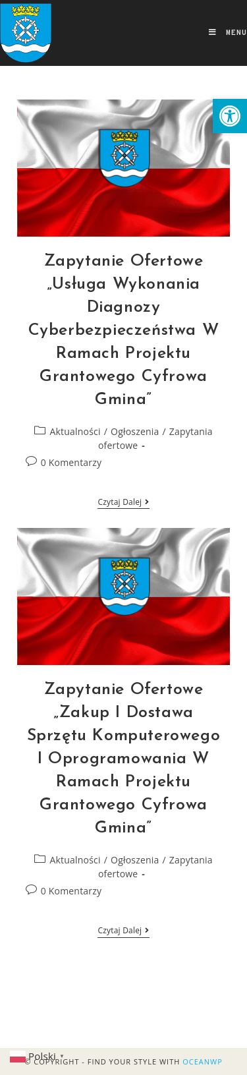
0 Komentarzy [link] (71, 462)
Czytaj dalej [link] (123, 503)
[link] (230, 116)
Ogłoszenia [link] (135, 431)
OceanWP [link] (202, 1061)
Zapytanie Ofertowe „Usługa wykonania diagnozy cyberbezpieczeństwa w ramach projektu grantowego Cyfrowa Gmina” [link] (123, 330)
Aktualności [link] (75, 431)
